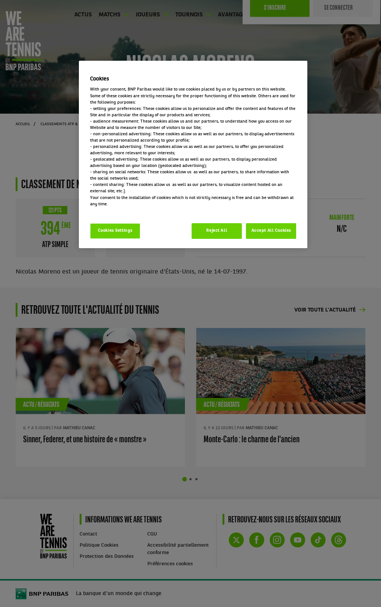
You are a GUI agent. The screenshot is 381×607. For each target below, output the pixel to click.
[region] (193, 154)
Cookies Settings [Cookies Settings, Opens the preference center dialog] (115, 230)
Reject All (216, 230)
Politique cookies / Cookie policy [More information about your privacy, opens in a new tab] (123, 210)
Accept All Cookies (271, 230)
